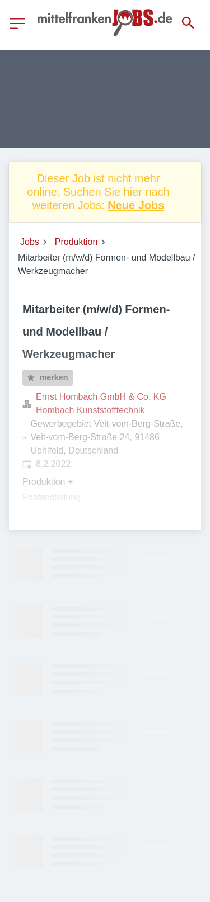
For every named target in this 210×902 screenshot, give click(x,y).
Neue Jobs (136, 205)
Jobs (29, 242)
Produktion (76, 242)
